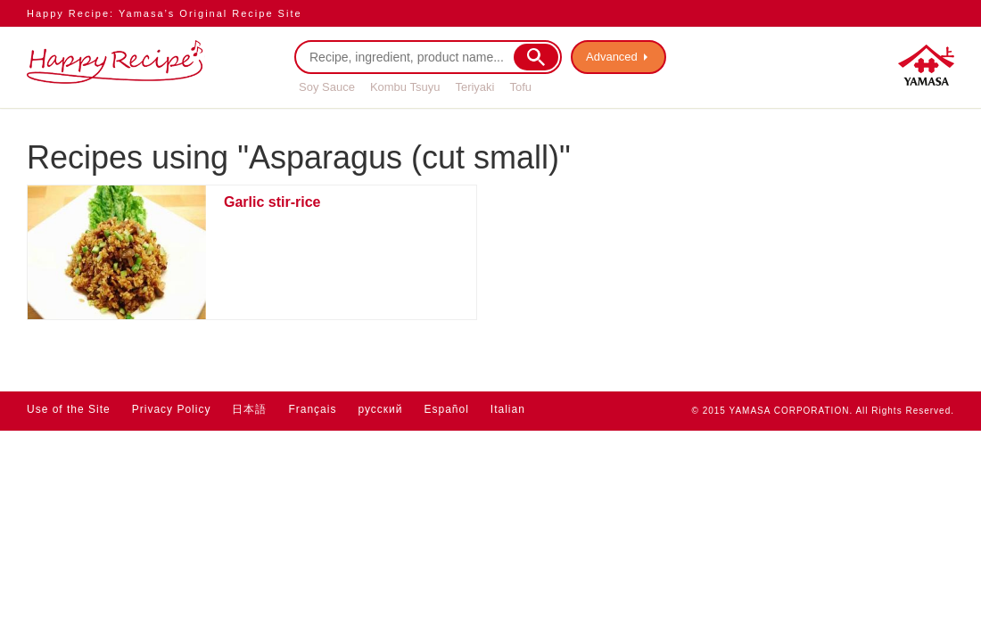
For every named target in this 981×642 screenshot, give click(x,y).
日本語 (249, 409)
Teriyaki (474, 87)
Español (446, 409)
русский (380, 409)
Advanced (612, 56)
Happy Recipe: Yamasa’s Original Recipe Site (164, 13)
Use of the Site (69, 409)
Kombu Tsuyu (405, 87)
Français (312, 409)
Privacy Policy (171, 409)
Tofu (520, 87)
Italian (507, 409)
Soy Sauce (327, 87)
